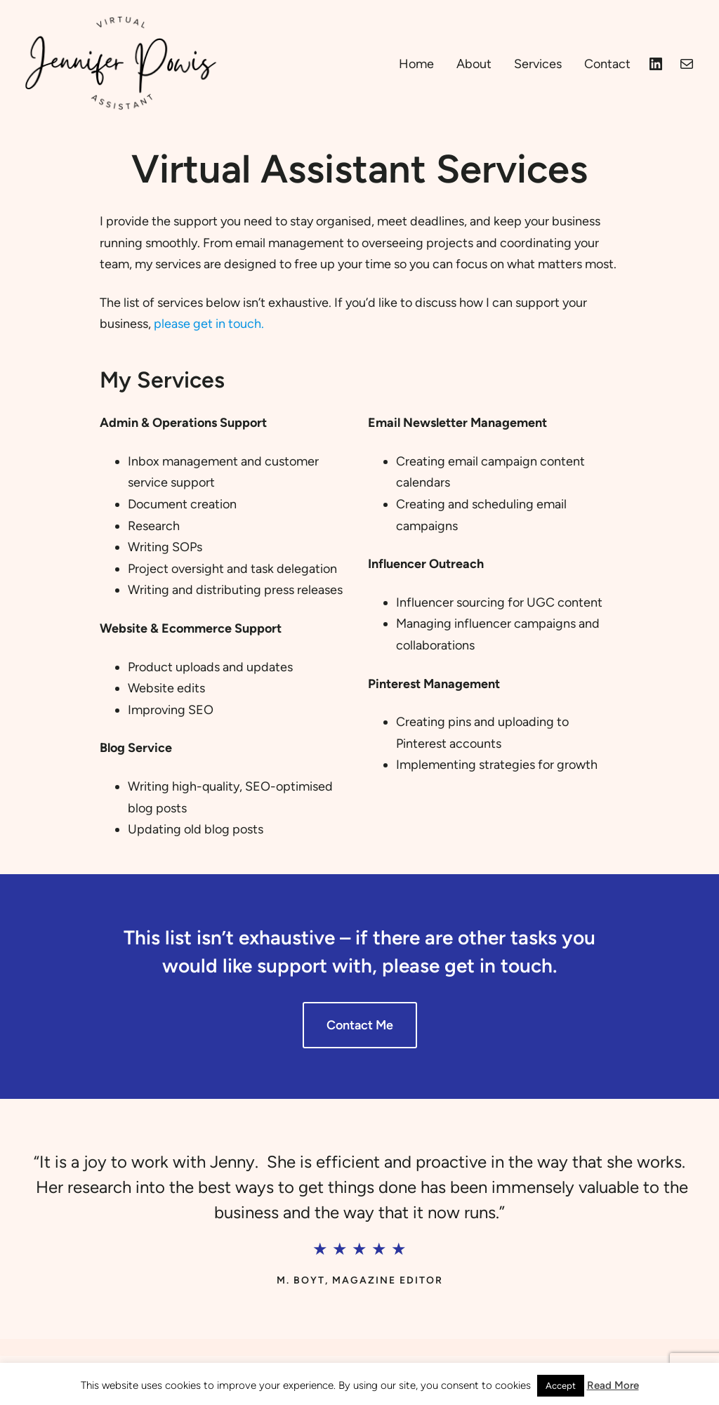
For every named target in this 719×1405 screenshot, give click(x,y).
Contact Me (359, 1025)
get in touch (498, 965)
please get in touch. (209, 323)
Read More (613, 1385)
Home (416, 64)
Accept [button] (561, 1385)
